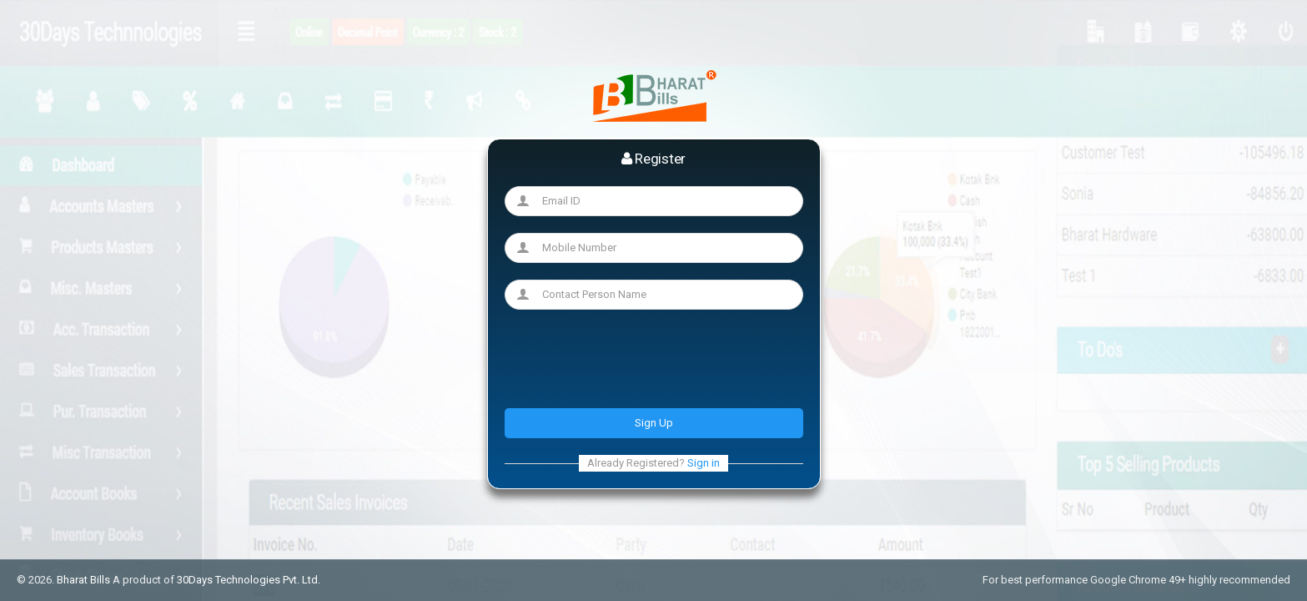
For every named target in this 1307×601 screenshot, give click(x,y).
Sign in (703, 463)
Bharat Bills (83, 579)
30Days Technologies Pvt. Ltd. (248, 579)
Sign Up (654, 423)
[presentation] (631, 358)
